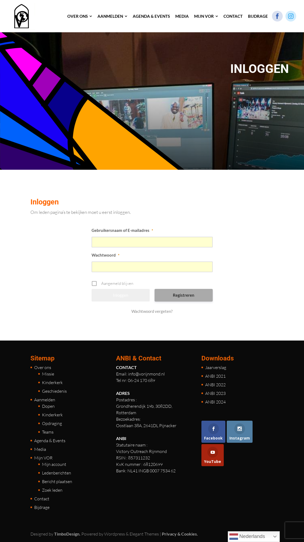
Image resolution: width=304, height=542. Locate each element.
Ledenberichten (56, 473)
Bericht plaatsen (57, 481)
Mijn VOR (43, 457)
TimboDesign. (67, 533)
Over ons (42, 367)
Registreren (183, 295)
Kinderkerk (52, 382)
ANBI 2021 (215, 376)
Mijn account (54, 464)
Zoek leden (52, 490)
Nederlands (247, 536)
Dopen (48, 406)
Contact (41, 498)
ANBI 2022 (215, 384)
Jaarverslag (215, 367)
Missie (48, 374)
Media (40, 449)
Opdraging (52, 423)
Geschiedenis (54, 391)
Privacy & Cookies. (180, 533)
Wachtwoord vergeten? (152, 311)
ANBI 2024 (215, 402)
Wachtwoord (106, 255)
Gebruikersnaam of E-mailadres (122, 230)
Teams (48, 432)
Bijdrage (42, 507)
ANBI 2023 (215, 393)
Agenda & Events (49, 440)
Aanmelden (44, 399)
